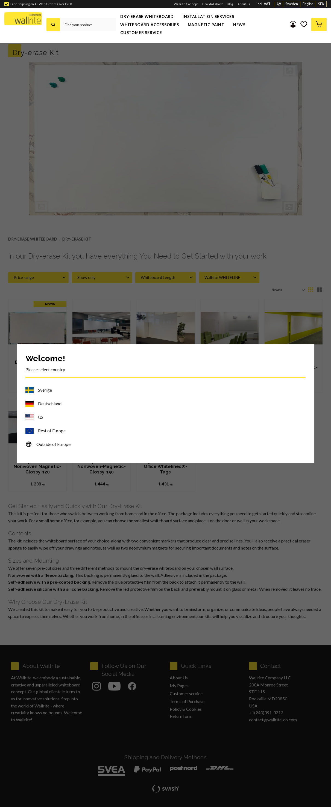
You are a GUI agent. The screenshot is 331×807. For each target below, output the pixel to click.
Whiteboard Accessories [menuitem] (149, 24)
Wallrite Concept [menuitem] (186, 4)
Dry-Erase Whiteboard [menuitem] (147, 16)
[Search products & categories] (88, 24)
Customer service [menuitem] (141, 32)
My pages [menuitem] (292, 24)
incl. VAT (263, 4)
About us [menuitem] (244, 4)
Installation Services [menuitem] (208, 16)
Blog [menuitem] (230, 4)
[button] (303, 24)
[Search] (53, 24)
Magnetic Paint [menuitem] (206, 24)
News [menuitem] (239, 24)
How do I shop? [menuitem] (212, 4)
